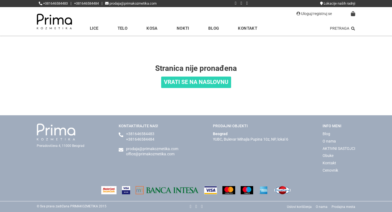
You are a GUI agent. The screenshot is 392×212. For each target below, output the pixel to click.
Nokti (183, 28)
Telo (123, 28)
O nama (329, 141)
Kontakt (247, 28)
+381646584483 (53, 3)
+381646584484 (86, 3)
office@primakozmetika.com (150, 154)
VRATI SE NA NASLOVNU (196, 82)
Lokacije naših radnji (337, 3)
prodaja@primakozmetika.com (131, 3)
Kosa (152, 28)
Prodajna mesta (343, 207)
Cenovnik (330, 170)
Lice (94, 28)
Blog (213, 28)
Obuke (328, 155)
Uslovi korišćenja (299, 207)
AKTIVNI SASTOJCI (339, 148)
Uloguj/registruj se (314, 13)
